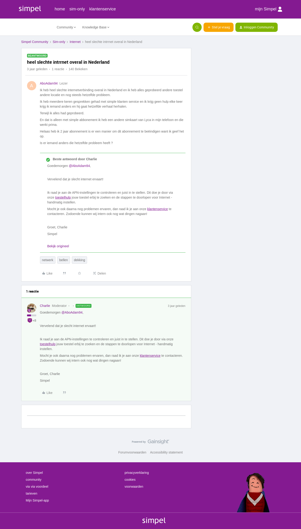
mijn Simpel (268, 9)
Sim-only (59, 42)
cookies (130, 479)
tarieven (31, 493)
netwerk (47, 260)
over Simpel (34, 473)
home (60, 9)
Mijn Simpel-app (37, 500)
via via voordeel (37, 486)
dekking (79, 260)
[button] (219, 27)
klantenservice (102, 9)
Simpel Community (34, 42)
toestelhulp (63, 197)
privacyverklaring (137, 473)
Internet (75, 42)
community (34, 479)
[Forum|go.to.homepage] (36, 27)
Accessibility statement (166, 452)
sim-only (77, 9)
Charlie (45, 306)
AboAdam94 (49, 83)
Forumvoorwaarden (132, 452)
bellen (63, 260)
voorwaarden (134, 486)
